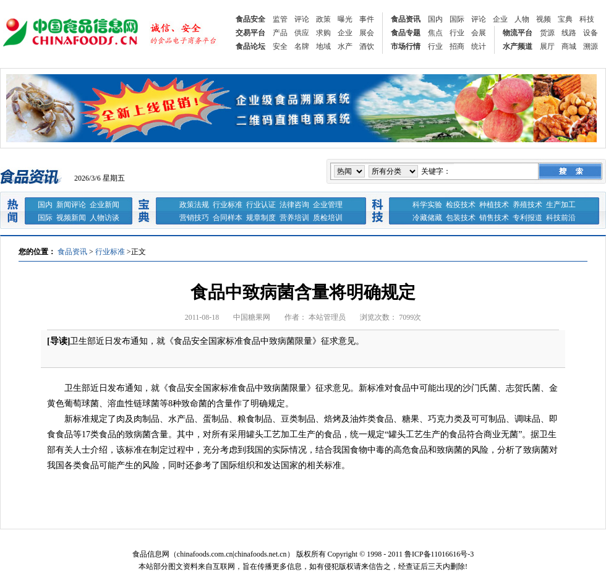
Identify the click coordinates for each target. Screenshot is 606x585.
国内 (435, 19)
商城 (568, 46)
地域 (323, 46)
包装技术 (461, 217)
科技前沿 (561, 217)
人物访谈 (104, 217)
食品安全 (250, 19)
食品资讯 (405, 19)
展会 (366, 32)
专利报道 (527, 217)
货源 (547, 32)
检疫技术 (461, 204)
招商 (457, 46)
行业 (457, 32)
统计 (478, 46)
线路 (568, 32)
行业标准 (227, 204)
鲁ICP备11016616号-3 (439, 554)
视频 (543, 19)
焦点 (435, 32)
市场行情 (405, 46)
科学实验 (427, 204)
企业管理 (328, 204)
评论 (301, 19)
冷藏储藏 (427, 217)
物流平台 (517, 32)
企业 (500, 19)
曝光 (345, 19)
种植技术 (494, 204)
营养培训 (294, 217)
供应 (301, 32)
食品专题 (405, 32)
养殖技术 (527, 204)
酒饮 (366, 46)
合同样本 (227, 217)
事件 (366, 19)
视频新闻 (71, 217)
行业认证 (261, 204)
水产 (345, 46)
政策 (323, 19)
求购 (323, 32)
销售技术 (494, 217)
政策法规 (194, 204)
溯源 (590, 46)
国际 (457, 19)
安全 (280, 46)
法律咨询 (294, 204)
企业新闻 (104, 204)
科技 (586, 19)
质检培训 (328, 217)
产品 (280, 32)
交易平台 (250, 32)
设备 (590, 32)
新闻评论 (71, 204)
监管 (280, 19)
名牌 (301, 46)
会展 (478, 32)
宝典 (565, 19)
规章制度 (261, 217)
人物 (521, 19)
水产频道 (517, 46)
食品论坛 (250, 46)
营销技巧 (194, 217)
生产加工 (561, 204)
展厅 (547, 46)
